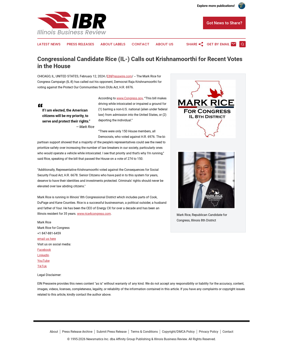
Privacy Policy (208, 331)
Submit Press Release (111, 331)
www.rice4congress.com (94, 214)
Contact (140, 44)
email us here (46, 239)
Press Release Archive (77, 331)
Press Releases (80, 44)
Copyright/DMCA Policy (178, 331)
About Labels (112, 44)
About (54, 331)
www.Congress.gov (130, 98)
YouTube (43, 261)
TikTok (42, 266)
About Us (164, 44)
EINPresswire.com (119, 76)
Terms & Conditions (144, 331)
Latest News (49, 44)
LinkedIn (43, 255)
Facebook (44, 250)
